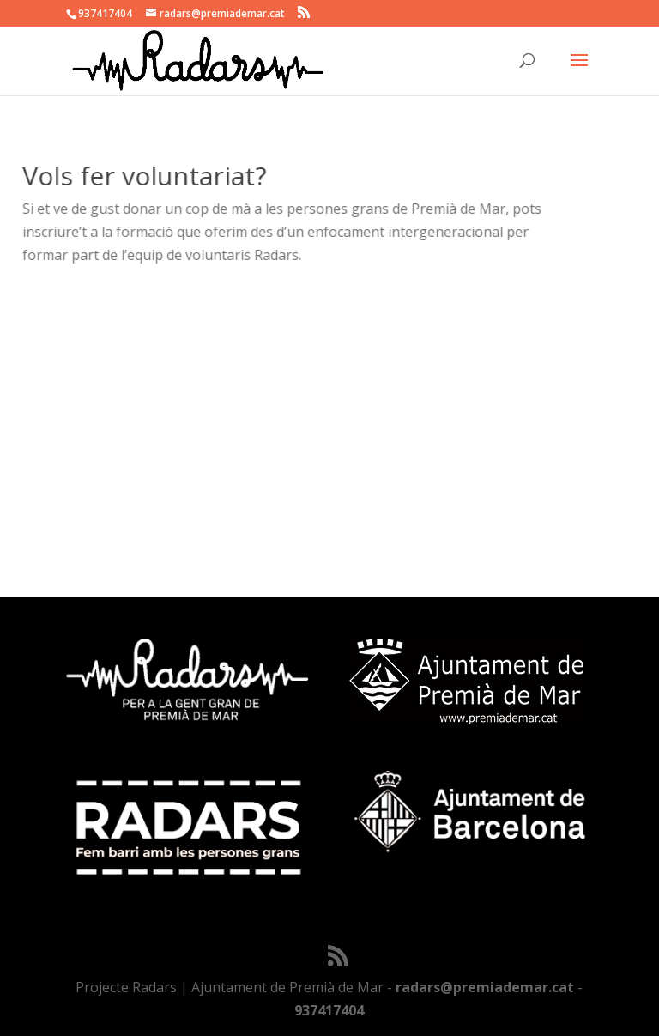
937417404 (329, 1010)
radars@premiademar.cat (485, 987)
